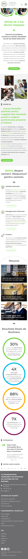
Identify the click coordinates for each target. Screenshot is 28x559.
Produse (3, 536)
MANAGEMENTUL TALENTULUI (12, 511)
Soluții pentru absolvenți (8, 499)
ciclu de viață (14, 245)
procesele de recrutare (17, 190)
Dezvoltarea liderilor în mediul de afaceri (12, 521)
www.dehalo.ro (12, 555)
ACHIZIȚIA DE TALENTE (9, 496)
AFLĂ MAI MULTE (14, 68)
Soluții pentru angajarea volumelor (11, 501)
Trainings (3, 533)
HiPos (2, 523)
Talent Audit (4, 516)
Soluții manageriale (6, 506)
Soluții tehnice (5, 503)
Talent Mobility (5, 514)
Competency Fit (5, 518)
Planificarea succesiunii (7, 525)
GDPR (2, 543)
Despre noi (4, 538)
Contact (3, 540)
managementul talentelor (19, 222)
